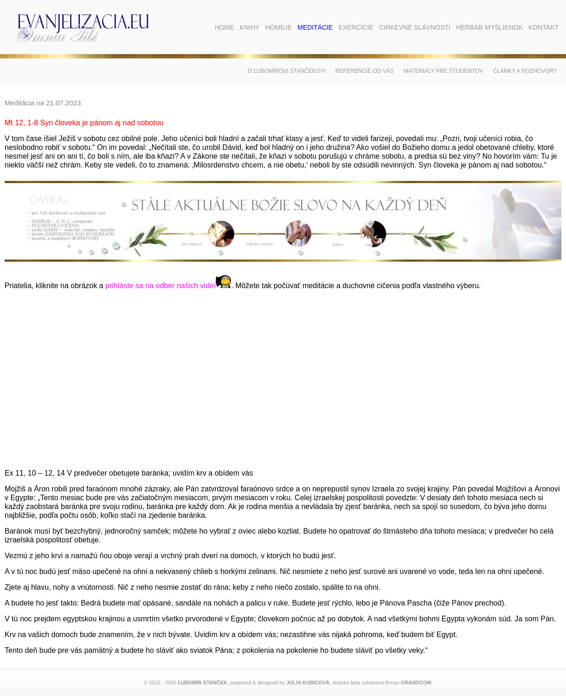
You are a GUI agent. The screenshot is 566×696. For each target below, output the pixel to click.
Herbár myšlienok (489, 27)
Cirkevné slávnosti (414, 27)
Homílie (278, 27)
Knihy (250, 27)
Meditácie (315, 27)
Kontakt (543, 27)
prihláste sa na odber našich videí (168, 286)
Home (224, 27)
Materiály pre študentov (443, 71)
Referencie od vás (364, 71)
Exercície (355, 27)
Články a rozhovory (525, 71)
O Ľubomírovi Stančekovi (287, 71)
